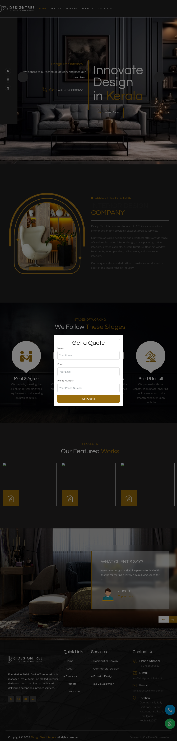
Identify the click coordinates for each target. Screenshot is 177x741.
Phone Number (65, 380)
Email (60, 364)
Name (60, 348)
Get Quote (88, 398)
